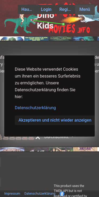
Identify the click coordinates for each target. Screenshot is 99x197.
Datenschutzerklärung (35, 107)
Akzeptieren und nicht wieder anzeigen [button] (54, 120)
